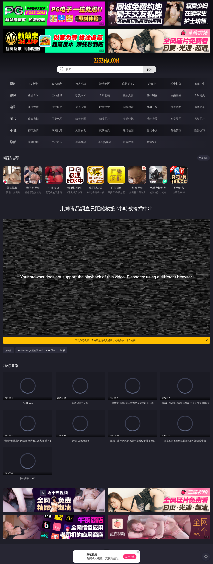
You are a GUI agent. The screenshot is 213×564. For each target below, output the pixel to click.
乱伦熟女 (176, 107)
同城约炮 (33, 142)
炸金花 (152, 83)
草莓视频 (80, 142)
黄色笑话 (176, 130)
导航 (13, 142)
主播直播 (176, 95)
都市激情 (33, 130)
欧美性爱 (104, 107)
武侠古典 (104, 130)
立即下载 (129, 556)
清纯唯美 (152, 118)
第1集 (8, 350)
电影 (13, 107)
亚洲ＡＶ (33, 95)
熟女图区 (176, 118)
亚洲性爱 (33, 107)
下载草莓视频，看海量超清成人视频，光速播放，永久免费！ (141, 340)
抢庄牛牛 (199, 83)
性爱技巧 (199, 130)
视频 (13, 95)
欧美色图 (80, 118)
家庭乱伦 (57, 130)
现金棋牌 (176, 83)
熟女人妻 (128, 95)
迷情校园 (128, 130)
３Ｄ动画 (104, 95)
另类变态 (199, 107)
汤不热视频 (104, 142)
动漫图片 (104, 118)
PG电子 (33, 83)
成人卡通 (80, 107)
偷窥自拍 (33, 118)
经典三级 (152, 107)
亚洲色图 (57, 118)
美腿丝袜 (128, 118)
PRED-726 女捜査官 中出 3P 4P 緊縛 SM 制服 (41, 350)
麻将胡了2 (128, 83)
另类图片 (199, 118)
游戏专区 (104, 83)
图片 (13, 118)
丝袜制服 (152, 95)
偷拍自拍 (57, 107)
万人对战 (80, 83)
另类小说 (152, 130)
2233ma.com (106, 60)
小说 (13, 130)
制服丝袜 (128, 107)
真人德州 (57, 83)
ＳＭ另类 (199, 95)
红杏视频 (128, 142)
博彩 (13, 83)
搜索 (149, 69)
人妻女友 (80, 130)
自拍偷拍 (57, 95)
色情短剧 (152, 142)
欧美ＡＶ (80, 95)
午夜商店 (57, 142)
